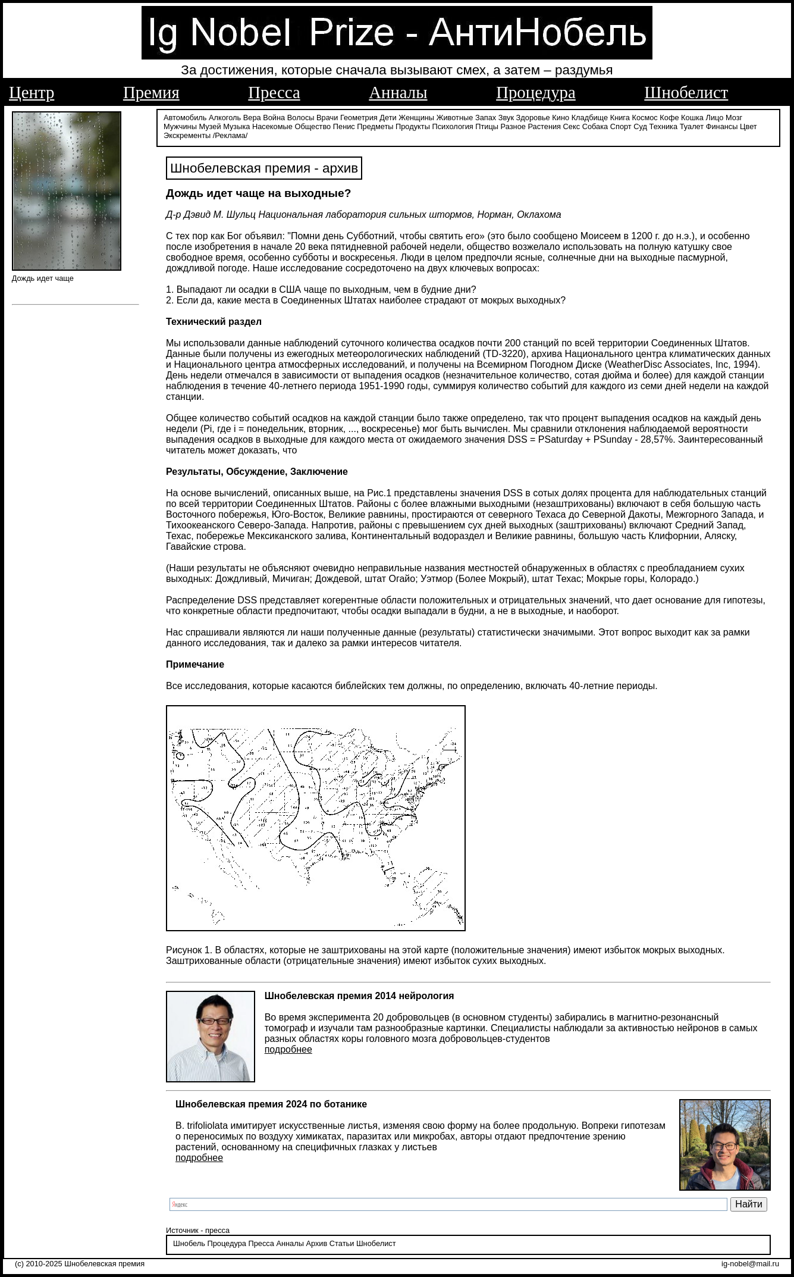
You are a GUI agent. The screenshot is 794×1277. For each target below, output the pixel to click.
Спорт (621, 126)
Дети (387, 117)
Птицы (486, 126)
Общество (312, 126)
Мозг (734, 117)
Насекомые (272, 126)
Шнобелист (686, 92)
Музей (210, 126)
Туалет (692, 126)
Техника (663, 126)
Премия (151, 92)
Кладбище (590, 117)
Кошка (692, 117)
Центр (31, 92)
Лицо (715, 117)
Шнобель (189, 1243)
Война (274, 117)
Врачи (327, 117)
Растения (544, 126)
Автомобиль (185, 117)
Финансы (722, 126)
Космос (644, 117)
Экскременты (187, 135)
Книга (620, 117)
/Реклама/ (230, 135)
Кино (560, 117)
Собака (595, 126)
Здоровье (533, 117)
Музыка (236, 126)
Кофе (669, 117)
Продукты (413, 126)
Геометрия (359, 117)
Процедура (536, 92)
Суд (640, 126)
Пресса (274, 92)
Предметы (375, 126)
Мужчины (180, 126)
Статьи (341, 1243)
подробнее (288, 1049)
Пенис (344, 126)
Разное (513, 126)
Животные (455, 117)
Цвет (748, 126)
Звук (506, 117)
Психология (452, 126)
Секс (571, 126)
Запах (485, 117)
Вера (252, 117)
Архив (316, 1243)
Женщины (416, 117)
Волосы (301, 117)
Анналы (398, 92)
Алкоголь (225, 117)
